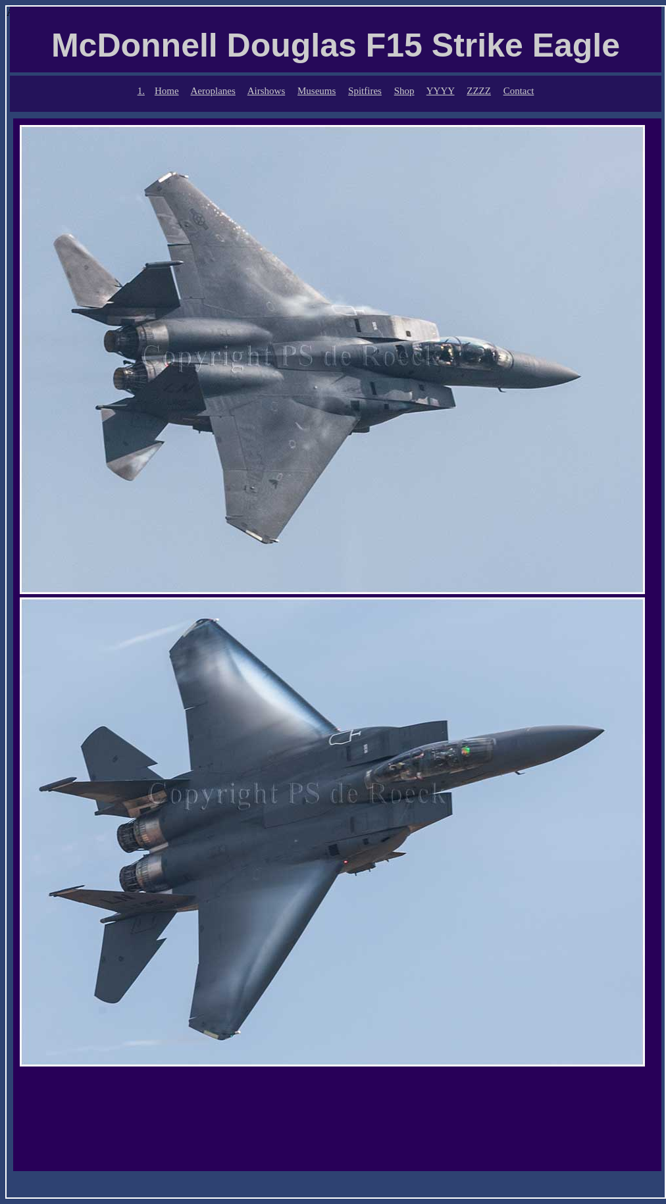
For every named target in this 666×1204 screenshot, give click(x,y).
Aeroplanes (213, 91)
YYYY (440, 91)
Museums (316, 91)
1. (141, 91)
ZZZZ (479, 91)
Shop (404, 91)
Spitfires (365, 91)
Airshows (266, 91)
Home (167, 91)
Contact (518, 91)
